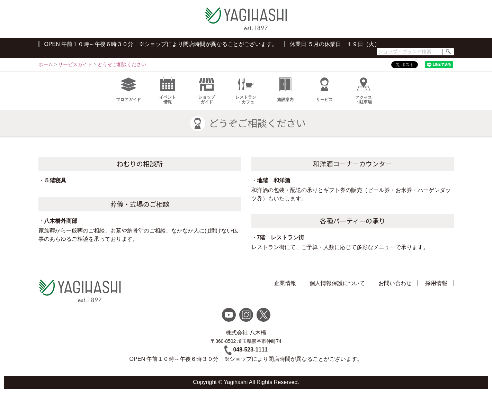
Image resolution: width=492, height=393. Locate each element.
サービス (324, 89)
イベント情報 (167, 90)
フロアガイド (128, 89)
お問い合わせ (395, 283)
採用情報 (436, 283)
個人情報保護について (337, 283)
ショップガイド (206, 90)
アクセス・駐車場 (363, 90)
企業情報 (285, 283)
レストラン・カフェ (245, 90)
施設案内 (285, 89)
